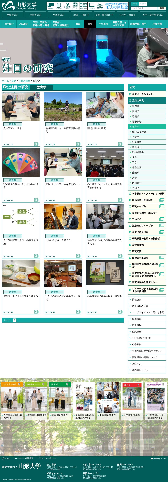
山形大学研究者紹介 (142, 200)
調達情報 (136, 325)
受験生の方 (12, 14)
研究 (90, 24)
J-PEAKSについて (141, 338)
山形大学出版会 (140, 257)
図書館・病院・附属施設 (61, 24)
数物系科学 (138, 152)
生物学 (135, 172)
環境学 (135, 116)
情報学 (135, 111)
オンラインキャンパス (92, 6)
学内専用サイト (140, 370)
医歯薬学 (136, 182)
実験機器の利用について (144, 357)
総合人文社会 (139, 131)
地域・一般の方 (82, 14)
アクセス (67, 6)
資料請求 (59, 6)
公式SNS (136, 331)
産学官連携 (138, 245)
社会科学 (136, 142)
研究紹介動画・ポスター (145, 213)
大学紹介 (9, 24)
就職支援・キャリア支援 (119, 24)
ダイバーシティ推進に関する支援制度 (145, 290)
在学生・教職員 (127, 14)
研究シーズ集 (139, 206)
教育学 (135, 126)
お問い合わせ (83, 6)
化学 (134, 157)
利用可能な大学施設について (147, 351)
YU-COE (136, 219)
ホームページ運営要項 (24, 458)
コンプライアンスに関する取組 (148, 312)
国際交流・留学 (138, 24)
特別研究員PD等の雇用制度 (145, 265)
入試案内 (23, 24)
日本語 (134, 4)
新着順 (135, 106)
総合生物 (136, 167)
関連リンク (138, 363)
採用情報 (136, 318)
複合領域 (136, 121)
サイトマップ (100, 6)
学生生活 (103, 24)
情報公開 (136, 299)
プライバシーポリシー (47, 458)
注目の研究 (24, 80)
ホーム (5, 80)
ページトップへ (159, 458)
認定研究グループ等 (142, 225)
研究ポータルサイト (142, 94)
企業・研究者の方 (104, 14)
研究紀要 (136, 251)
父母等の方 (35, 14)
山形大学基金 (116, 6)
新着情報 (51, 6)
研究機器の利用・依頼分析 (146, 238)
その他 (135, 188)
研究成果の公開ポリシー (145, 282)
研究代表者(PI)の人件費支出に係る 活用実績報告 (145, 274)
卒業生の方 (58, 14)
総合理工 (136, 147)
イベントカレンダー (75, 6)
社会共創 (157, 24)
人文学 (135, 137)
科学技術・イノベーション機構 (148, 193)
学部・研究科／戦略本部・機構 (41, 24)
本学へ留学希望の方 (153, 14)
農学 (134, 177)
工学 (134, 162)
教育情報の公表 (140, 306)
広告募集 (136, 344)
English (143, 4)
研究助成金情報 (140, 232)
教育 (78, 24)
